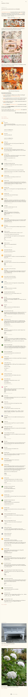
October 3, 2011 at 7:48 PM (7, 404)
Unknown (5, 154)
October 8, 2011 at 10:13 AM (7, 524)
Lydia (5, 168)
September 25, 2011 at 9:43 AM (8, 240)
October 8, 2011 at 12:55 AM (7, 444)
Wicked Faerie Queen (7, 578)
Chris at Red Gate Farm (8, 310)
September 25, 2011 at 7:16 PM (8, 302)
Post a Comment (4, 604)
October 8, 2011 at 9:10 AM (7, 497)
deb (4, 297)
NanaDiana (6, 452)
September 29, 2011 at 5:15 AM (8, 376)
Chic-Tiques (6, 538)
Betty (5, 225)
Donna (5, 415)
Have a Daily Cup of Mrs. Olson (9, 268)
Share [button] (2, 645)
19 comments (5, 688)
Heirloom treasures (7, 373)
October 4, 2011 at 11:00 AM (7, 424)
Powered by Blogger (14, 694)
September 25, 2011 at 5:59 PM (8, 284)
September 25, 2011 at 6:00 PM (8, 289)
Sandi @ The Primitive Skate (8, 486)
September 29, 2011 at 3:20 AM (8, 371)
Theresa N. (6, 548)
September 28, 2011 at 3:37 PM (8, 360)
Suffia (5, 328)
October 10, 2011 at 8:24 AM (7, 560)
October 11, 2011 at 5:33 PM (7, 567)
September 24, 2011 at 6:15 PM (8, 145)
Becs (5, 441)
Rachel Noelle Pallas (7, 148)
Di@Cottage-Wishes (7, 426)
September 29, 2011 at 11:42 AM (8, 393)
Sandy (5, 210)
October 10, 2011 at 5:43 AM (7, 553)
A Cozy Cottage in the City (8, 432)
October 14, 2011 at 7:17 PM (7, 596)
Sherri (5, 122)
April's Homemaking (7, 344)
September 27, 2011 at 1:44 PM (8, 354)
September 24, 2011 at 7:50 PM (8, 196)
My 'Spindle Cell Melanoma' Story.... (10, 686)
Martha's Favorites (7, 556)
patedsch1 (5, 187)
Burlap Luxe (6, 231)
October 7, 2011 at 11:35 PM (7, 438)
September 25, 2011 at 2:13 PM (8, 258)
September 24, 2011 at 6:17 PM (8, 151)
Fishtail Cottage (5, 3)
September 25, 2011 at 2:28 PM (8, 266)
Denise (5, 395)
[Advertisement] (14, 613)
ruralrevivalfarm (6, 362)
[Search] (26, 1)
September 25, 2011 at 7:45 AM (8, 228)
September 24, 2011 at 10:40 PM (8, 208)
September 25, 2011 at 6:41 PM (8, 294)
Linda (5, 205)
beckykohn (6, 494)
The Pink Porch (6, 563)
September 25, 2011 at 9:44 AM (8, 247)
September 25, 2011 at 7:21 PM (8, 308)
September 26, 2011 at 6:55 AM (8, 334)
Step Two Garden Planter (8, 643)
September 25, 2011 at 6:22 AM (8, 222)
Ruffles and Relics (7, 527)
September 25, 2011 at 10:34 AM (8, 252)
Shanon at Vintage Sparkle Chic (9, 513)
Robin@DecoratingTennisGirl (8, 163)
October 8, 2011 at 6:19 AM (7, 483)
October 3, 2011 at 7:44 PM (7, 399)
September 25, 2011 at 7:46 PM (8, 316)
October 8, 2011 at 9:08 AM (7, 492)
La (4, 281)
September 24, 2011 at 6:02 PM (8, 139)
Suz (4, 198)
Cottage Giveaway (5, 118)
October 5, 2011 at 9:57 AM (7, 430)
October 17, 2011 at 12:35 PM (7, 602)
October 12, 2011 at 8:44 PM (7, 585)
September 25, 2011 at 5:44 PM (8, 273)
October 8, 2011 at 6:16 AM (7, 475)
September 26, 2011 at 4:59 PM (8, 342)
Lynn (5, 386)
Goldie (5, 421)
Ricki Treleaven (6, 319)
